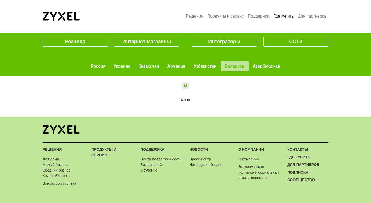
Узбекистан (205, 66)
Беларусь (234, 66)
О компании (251, 149)
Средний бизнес (57, 170)
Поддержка (258, 16)
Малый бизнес (55, 165)
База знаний (151, 165)
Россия (98, 66)
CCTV (295, 41)
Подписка (297, 172)
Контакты (297, 149)
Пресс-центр (200, 159)
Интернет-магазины (146, 41)
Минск (185, 100)
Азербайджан (266, 66)
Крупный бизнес (56, 176)
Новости (198, 149)
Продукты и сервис (225, 16)
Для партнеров (312, 16)
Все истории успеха (59, 183)
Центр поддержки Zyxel (160, 159)
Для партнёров (303, 165)
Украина (122, 66)
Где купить (285, 15)
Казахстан (149, 66)
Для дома (51, 159)
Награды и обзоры (205, 165)
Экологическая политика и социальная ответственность (258, 172)
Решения (194, 16)
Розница (75, 41)
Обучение (148, 170)
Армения (176, 66)
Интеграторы (224, 41)
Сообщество (301, 180)
